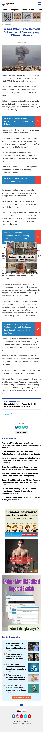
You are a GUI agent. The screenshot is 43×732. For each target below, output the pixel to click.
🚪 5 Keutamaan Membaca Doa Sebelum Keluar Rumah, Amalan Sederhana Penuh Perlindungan (16, 666)
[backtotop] (21, 706)
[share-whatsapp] (23, 427)
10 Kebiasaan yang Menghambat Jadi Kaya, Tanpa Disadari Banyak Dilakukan (16, 677)
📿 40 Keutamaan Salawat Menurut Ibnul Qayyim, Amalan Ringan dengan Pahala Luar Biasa (16, 687)
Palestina (7, 414)
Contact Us (25, 721)
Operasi (5, 75)
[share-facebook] (16, 427)
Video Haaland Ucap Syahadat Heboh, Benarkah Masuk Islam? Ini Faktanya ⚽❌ (16, 645)
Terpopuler (13, 10)
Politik (31, 10)
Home (4, 10)
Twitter (26, 717)
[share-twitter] (19, 427)
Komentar (21, 432)
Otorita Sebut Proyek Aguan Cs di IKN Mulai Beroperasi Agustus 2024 (20, 405)
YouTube (31, 717)
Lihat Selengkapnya (21, 697)
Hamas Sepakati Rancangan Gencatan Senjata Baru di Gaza (18, 121)
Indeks (24, 10)
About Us (17, 721)
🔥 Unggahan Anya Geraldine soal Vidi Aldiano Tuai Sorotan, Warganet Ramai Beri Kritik (14, 656)
